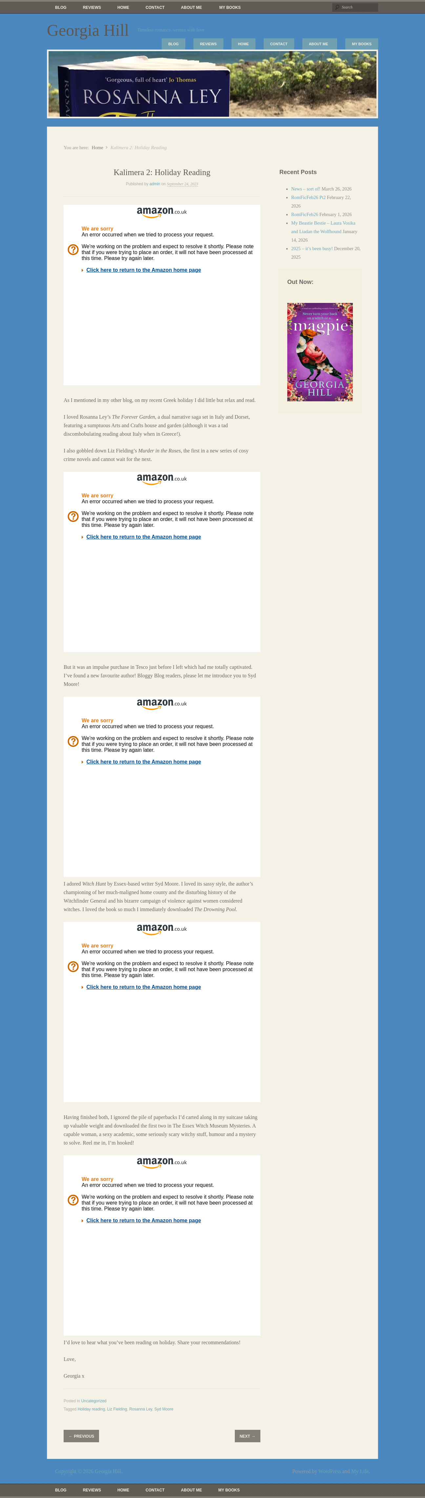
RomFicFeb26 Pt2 (308, 197)
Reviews (92, 7)
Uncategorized (93, 1401)
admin (155, 184)
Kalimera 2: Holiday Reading (161, 172)
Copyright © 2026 (75, 1471)
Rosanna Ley (140, 1409)
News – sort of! (305, 188)
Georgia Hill (88, 30)
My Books (230, 7)
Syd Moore (163, 1409)
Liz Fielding (117, 1409)
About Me (190, 9)
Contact (155, 7)
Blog (61, 7)
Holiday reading (91, 1409)
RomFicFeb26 (304, 214)
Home (123, 7)
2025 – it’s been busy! (312, 248)
